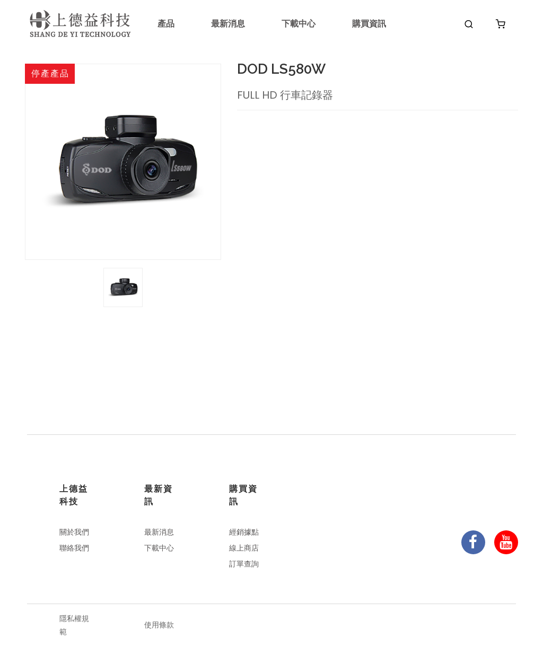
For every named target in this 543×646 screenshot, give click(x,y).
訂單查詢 (244, 563)
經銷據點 (244, 532)
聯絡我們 (74, 548)
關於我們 (74, 532)
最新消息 (228, 23)
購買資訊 (369, 23)
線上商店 (244, 548)
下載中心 (299, 23)
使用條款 (159, 624)
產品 (165, 23)
